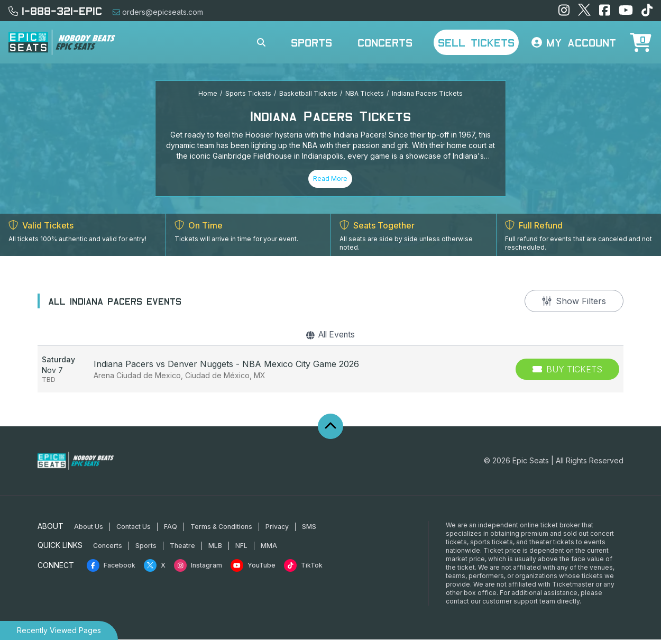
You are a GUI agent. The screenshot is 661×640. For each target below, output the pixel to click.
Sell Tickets (476, 42)
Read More (330, 178)
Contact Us (133, 527)
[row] (330, 369)
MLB (215, 546)
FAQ (170, 527)
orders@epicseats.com (158, 11)
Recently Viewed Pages (59, 630)
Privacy (277, 527)
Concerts (384, 42)
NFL (241, 546)
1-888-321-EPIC (55, 10)
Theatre (182, 546)
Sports (311, 42)
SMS (309, 527)
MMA (269, 546)
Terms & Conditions (221, 527)
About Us (88, 527)
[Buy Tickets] (567, 369)
